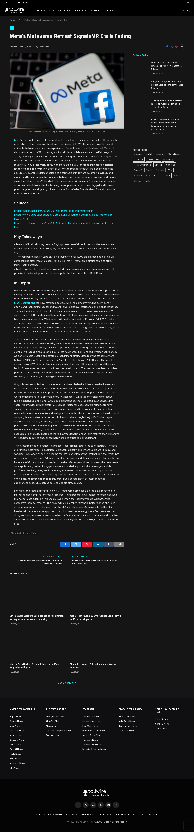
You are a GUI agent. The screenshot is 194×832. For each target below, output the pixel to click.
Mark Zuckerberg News (93, 730)
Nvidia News (16, 744)
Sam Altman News (90, 716)
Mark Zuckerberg (24, 302)
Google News (16, 721)
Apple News (15, 716)
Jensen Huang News (92, 721)
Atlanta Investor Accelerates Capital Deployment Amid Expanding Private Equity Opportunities (165, 124)
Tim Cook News (90, 740)
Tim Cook (138, 159)
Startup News (161, 728)
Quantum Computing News (58, 730)
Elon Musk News (90, 726)
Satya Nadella (175, 154)
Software (160, 170)
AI (14, 2)
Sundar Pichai (152, 175)
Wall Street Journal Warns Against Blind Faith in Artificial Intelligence (95, 617)
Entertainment (53, 814)
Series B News (162, 724)
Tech (6, 2)
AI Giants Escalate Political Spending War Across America (95, 665)
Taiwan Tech (153, 159)
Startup (137, 181)
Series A (166, 175)
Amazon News (16, 735)
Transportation (124, 814)
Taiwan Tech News (128, 726)
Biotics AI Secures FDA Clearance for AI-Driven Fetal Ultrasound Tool (94, 562)
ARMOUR (99, 822)
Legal (141, 814)
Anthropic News (17, 763)
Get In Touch (24, 2)
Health (79, 10)
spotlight (160, 154)
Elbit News (15, 768)
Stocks (177, 175)
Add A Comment (67, 683)
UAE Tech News (126, 730)
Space (149, 170)
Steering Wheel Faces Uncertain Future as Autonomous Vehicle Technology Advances (166, 104)
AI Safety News (53, 721)
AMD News (15, 758)
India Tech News (127, 721)
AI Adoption (51, 726)
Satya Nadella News (92, 744)
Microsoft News (17, 730)
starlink (149, 154)
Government (88, 814)
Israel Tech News (127, 716)
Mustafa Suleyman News (94, 749)
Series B (159, 165)
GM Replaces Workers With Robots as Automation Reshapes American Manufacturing (37, 617)
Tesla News (15, 754)
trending (138, 154)
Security (63, 10)
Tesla (147, 181)
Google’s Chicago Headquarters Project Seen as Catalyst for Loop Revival (167, 85)
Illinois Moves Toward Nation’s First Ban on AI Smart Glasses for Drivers (166, 66)
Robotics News (53, 735)
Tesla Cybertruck (142, 165)
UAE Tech (168, 159)
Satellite (138, 175)
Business (71, 814)
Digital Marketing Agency (115, 822)
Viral (170, 170)
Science (94, 10)
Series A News (162, 719)
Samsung (170, 165)
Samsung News (17, 740)
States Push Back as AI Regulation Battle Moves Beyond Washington (35, 665)
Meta (17, 140)
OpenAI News (16, 749)
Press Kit (154, 814)
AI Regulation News (55, 716)
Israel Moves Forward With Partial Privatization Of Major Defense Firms (40, 562)
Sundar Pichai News (92, 735)
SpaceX (138, 170)
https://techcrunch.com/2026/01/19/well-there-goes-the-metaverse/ (53, 210)
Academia (105, 814)
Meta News (15, 726)
